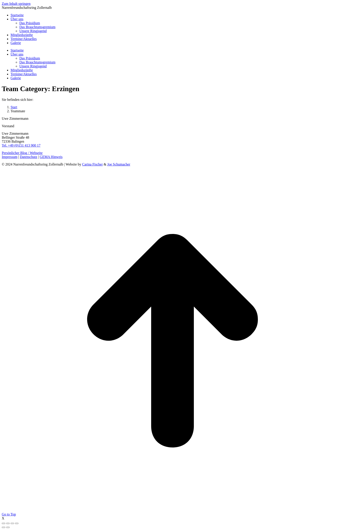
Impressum (9, 157)
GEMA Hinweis (51, 157)
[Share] (8, 523)
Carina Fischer (92, 164)
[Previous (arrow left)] (3, 527)
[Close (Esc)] (3, 523)
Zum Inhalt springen (16, 4)
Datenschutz (28, 157)
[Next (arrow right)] (8, 527)
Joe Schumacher (118, 164)
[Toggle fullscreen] (12, 523)
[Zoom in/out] (16, 523)
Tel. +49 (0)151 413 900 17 (21, 145)
